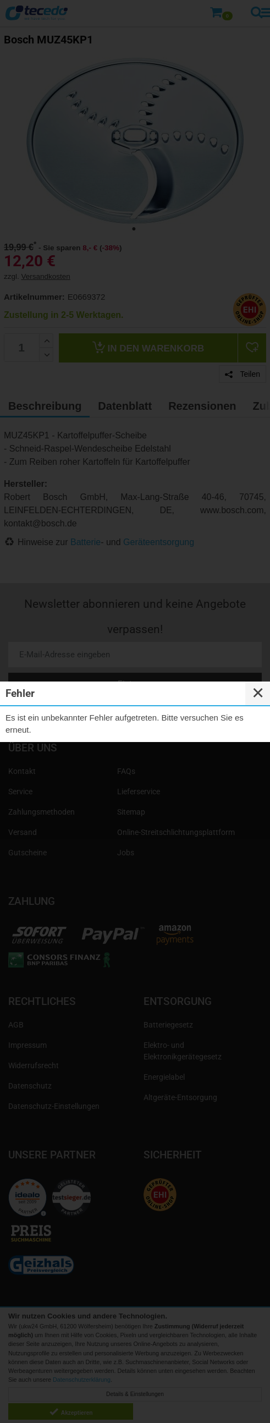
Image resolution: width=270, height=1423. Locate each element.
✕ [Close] (258, 693)
